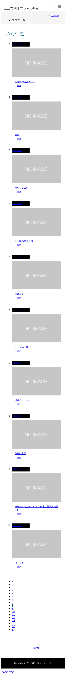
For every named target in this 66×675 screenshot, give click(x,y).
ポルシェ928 (21, 187)
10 (13, 611)
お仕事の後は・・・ (25, 81)
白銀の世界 (20, 453)
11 (13, 614)
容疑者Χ (19, 294)
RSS (36, 648)
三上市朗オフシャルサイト (23, 8)
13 (13, 620)
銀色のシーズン (23, 400)
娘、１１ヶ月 (21, 563)
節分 (17, 134)
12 (13, 617)
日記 (19, 86)
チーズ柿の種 (21, 347)
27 (13, 626)
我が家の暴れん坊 (24, 241)
